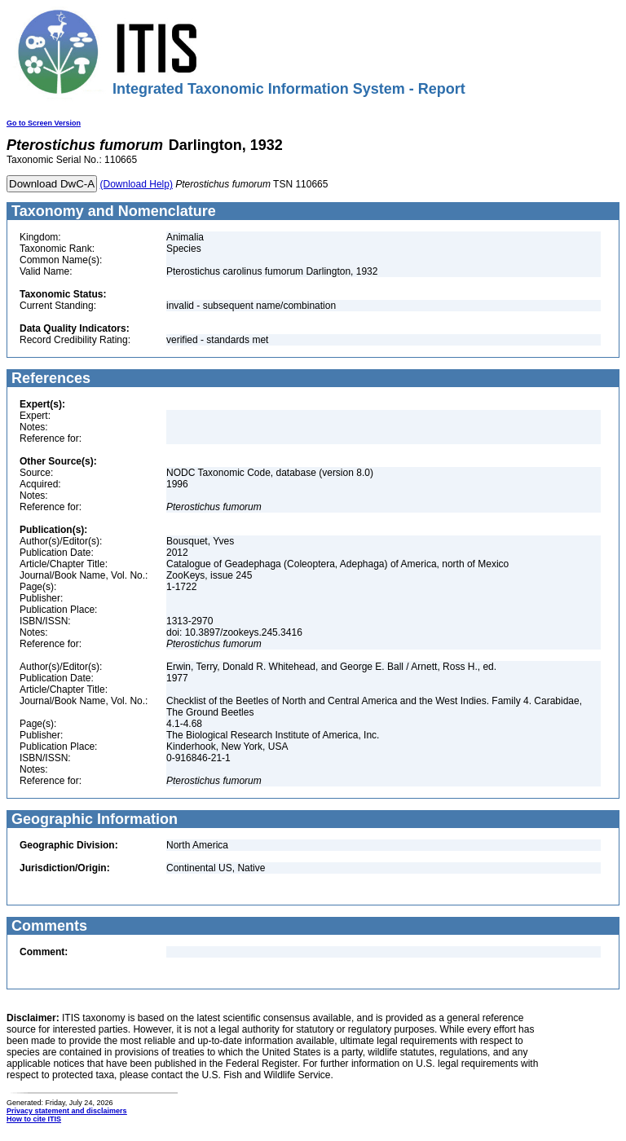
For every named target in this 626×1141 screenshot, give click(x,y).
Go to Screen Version (44, 123)
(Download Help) (136, 184)
